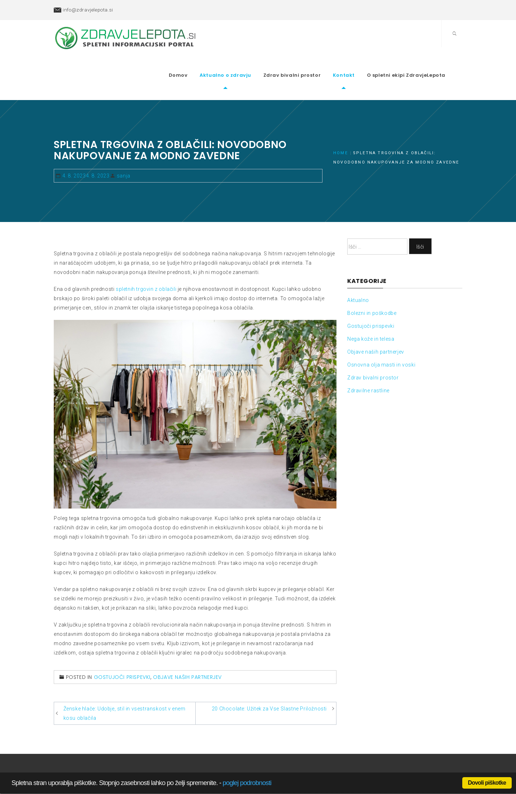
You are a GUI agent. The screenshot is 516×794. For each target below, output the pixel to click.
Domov (189, 64)
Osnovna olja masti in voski (381, 342)
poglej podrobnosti (247, 782)
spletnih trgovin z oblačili (146, 266)
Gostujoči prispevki (122, 654)
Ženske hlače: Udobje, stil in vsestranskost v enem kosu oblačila (124, 691)
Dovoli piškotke (487, 783)
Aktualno (358, 277)
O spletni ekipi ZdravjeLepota (417, 64)
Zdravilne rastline (368, 368)
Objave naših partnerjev (187, 654)
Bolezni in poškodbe (371, 290)
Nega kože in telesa (370, 316)
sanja (123, 153)
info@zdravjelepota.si (88, 10)
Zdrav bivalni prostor (304, 64)
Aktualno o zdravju (237, 64)
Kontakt (355, 64)
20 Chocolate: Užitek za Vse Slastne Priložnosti (269, 686)
